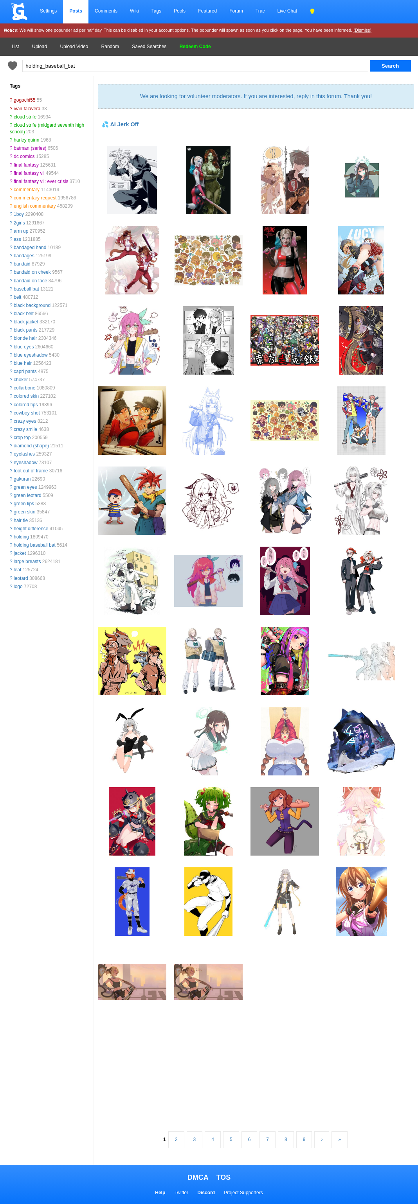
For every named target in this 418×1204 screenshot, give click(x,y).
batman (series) (30, 148)
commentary (27, 189)
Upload (39, 46)
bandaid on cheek (32, 272)
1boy (19, 214)
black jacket (26, 322)
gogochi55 (24, 100)
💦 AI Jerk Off (120, 124)
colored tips (26, 404)
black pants (26, 330)
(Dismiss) (362, 30)
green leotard (27, 495)
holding (21, 537)
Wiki (134, 11)
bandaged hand (30, 247)
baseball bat (26, 289)
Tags (156, 11)
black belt (24, 313)
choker (21, 379)
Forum (236, 11)
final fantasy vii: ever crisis (41, 181)
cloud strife (25, 117)
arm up (21, 231)
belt (17, 297)
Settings (48, 11)
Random (110, 46)
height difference (31, 528)
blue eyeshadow (31, 355)
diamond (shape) (31, 446)
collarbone (24, 388)
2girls (19, 223)
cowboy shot (27, 413)
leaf (17, 569)
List (15, 46)
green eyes (25, 487)
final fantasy (26, 165)
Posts (75, 11)
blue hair (23, 363)
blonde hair (25, 338)
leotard (21, 578)
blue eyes (24, 347)
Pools (180, 11)
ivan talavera (27, 108)
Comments (106, 11)
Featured (207, 11)
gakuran (22, 479)
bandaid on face (30, 281)
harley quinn (26, 140)
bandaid (22, 264)
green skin (24, 512)
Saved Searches (149, 46)
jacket (20, 553)
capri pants (25, 371)
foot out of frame (31, 471)
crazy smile (25, 429)
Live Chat (287, 11)
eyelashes (24, 454)
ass (17, 239)
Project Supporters (243, 1192)
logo (18, 586)
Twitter (181, 1192)
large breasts (27, 561)
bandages (24, 255)
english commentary (35, 206)
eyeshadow (26, 462)
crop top (22, 437)
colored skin (26, 396)
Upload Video (74, 46)
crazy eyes (25, 421)
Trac (260, 11)
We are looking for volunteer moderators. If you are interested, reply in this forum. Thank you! (256, 96)
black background (32, 305)
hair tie (21, 520)
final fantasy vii (29, 173)
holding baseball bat (35, 545)
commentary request (35, 198)
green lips (24, 503)
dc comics (24, 156)
